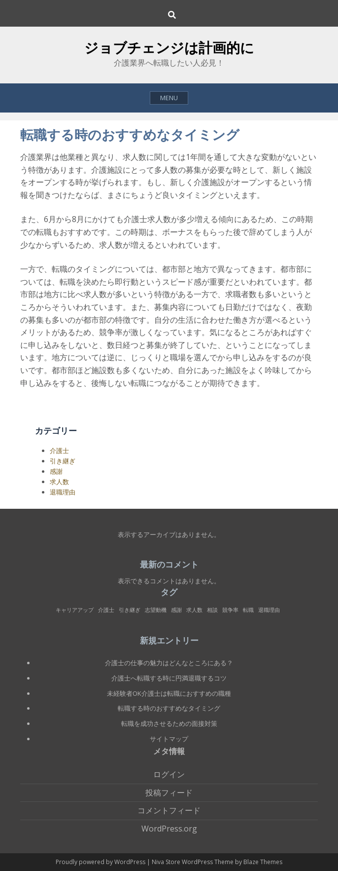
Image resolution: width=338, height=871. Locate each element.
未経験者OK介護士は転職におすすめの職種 (169, 693)
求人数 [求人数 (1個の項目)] (194, 609)
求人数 (59, 481)
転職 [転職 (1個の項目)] (248, 609)
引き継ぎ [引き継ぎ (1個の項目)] (129, 609)
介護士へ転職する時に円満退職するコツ (169, 678)
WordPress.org (169, 828)
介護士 (59, 450)
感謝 (56, 471)
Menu (169, 97)
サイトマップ (169, 738)
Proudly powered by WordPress (101, 862)
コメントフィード (169, 810)
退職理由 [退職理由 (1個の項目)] (269, 609)
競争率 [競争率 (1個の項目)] (230, 609)
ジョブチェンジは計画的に (169, 47)
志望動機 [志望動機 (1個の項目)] (156, 609)
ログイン (169, 774)
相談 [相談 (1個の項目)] (212, 609)
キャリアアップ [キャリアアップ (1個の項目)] (75, 609)
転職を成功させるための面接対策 (169, 723)
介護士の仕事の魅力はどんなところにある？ (169, 662)
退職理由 (62, 492)
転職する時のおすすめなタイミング (169, 708)
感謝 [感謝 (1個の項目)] (176, 609)
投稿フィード (169, 792)
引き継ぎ (62, 460)
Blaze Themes (262, 862)
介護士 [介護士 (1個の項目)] (106, 609)
